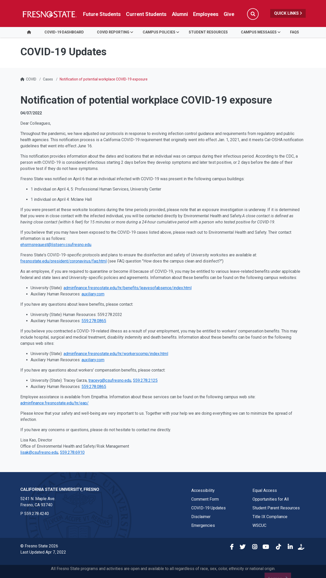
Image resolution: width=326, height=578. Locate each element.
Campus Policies (159, 32)
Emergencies (203, 525)
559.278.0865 (94, 320)
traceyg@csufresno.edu (109, 380)
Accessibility (203, 490)
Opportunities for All (270, 499)
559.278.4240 (36, 513)
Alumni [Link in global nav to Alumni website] (180, 14)
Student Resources (208, 32)
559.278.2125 (145, 380)
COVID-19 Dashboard (64, 32)
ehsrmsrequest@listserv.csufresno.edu (55, 244)
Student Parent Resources (276, 507)
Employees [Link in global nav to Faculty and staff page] (206, 14)
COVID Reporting (113, 32)
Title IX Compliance (269, 516)
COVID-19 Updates (208, 507)
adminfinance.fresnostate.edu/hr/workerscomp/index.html (116, 353)
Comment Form (205, 499)
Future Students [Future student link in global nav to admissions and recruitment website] (102, 14)
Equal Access (264, 490)
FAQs (294, 32)
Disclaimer (201, 516)
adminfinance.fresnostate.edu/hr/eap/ (54, 403)
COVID (31, 79)
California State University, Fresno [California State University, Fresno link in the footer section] (59, 489)
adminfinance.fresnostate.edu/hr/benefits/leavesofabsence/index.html (128, 287)
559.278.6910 (72, 452)
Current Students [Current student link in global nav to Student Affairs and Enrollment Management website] (146, 14)
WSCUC (259, 525)
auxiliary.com (93, 294)
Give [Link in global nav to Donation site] (229, 14)
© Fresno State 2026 (39, 546)
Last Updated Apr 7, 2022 (43, 552)
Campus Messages (259, 32)
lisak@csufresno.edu (39, 452)
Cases (48, 79)
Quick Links (288, 13)
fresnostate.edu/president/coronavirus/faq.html (63, 261)
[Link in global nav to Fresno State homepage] (49, 14)
